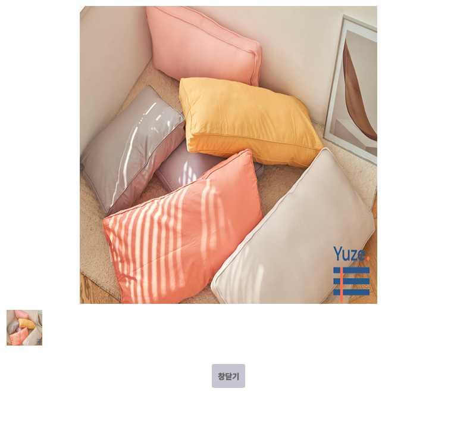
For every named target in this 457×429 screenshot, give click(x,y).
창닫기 (228, 376)
